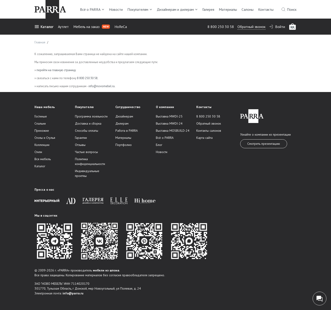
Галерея (208, 9)
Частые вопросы (86, 152)
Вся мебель (42, 159)
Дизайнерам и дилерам (177, 9)
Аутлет (63, 26)
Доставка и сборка (88, 123)
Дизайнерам (124, 116)
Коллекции (41, 145)
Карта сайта (204, 138)
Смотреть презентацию (263, 144)
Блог (159, 145)
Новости (116, 9)
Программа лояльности (91, 116)
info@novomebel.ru (101, 86)
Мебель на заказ (91, 26)
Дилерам (121, 123)
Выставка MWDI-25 (169, 116)
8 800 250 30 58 (221, 26)
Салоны (248, 9)
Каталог (43, 26)
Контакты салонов (208, 130)
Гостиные (40, 116)
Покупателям (139, 9)
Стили (38, 152)
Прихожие (41, 130)
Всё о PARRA (92, 9)
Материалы (228, 9)
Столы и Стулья (44, 138)
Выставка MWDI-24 (169, 123)
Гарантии (81, 138)
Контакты (266, 9)
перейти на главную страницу (56, 70)
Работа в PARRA (126, 130)
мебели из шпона (106, 270)
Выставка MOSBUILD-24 (172, 130)
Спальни (40, 123)
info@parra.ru (73, 293)
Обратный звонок (251, 26)
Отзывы (80, 145)
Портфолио (123, 145)
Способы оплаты (86, 130)
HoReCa (120, 26)
